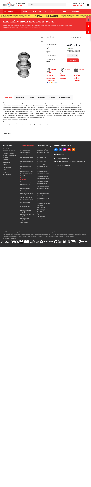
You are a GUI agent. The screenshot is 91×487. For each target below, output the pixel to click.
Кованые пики (25, 150)
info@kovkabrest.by (78, 162)
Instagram (64, 149)
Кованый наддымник (41, 206)
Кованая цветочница (44, 203)
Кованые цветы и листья (26, 174)
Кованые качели (42, 155)
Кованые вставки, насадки (26, 178)
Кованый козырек (43, 176)
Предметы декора (43, 214)
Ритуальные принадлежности (43, 217)
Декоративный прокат (25, 203)
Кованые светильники (41, 160)
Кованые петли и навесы (25, 185)
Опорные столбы (25, 164)
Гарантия (6, 160)
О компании (7, 167)
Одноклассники (73, 149)
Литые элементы (26, 197)
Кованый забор (42, 166)
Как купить (6, 148)
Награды (6, 172)
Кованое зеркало (43, 191)
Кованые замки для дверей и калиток (26, 219)
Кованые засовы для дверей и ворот (27, 215)
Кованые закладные (27, 182)
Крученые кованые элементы (26, 158)
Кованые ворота (42, 169)
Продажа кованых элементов (27, 146)
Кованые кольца (25, 166)
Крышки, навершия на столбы (26, 194)
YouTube (69, 149)
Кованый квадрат (26, 191)
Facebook (60, 149)
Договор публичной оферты (9, 156)
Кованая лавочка (43, 178)
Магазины (6, 162)
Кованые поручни (26, 169)
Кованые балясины (26, 155)
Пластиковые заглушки (24, 223)
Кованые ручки (25, 188)
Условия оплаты (8, 153)
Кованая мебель (42, 181)
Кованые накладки (26, 171)
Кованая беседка (43, 152)
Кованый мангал (42, 157)
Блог (4, 169)
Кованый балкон (42, 171)
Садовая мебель (42, 150)
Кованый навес (42, 183)
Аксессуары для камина (42, 210)
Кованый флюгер (43, 201)
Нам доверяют (8, 174)
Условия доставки (9, 151)
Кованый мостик (42, 196)
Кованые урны (42, 164)
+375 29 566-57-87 (78, 4)
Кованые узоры (25, 152)
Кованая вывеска (43, 188)
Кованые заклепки (26, 200)
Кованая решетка (43, 198)
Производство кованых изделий (44, 146)
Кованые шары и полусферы (25, 211)
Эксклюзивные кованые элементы (26, 207)
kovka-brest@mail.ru (64, 162)
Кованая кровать (43, 193)
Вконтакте (56, 149)
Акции (5, 164)
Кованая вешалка (43, 186)
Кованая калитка (43, 174)
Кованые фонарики (26, 161)
